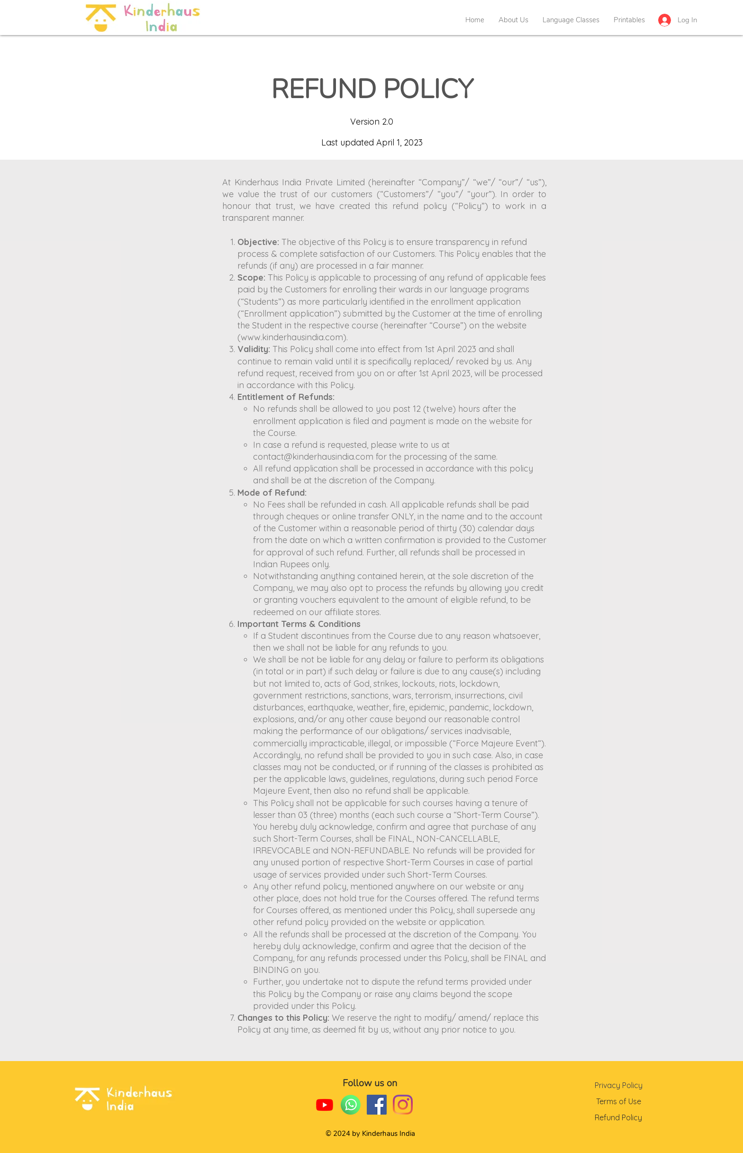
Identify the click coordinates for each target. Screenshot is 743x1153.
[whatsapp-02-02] (351, 1105)
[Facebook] (377, 1105)
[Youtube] (325, 1105)
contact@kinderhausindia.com (313, 456)
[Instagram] (403, 1105)
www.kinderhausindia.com (292, 337)
